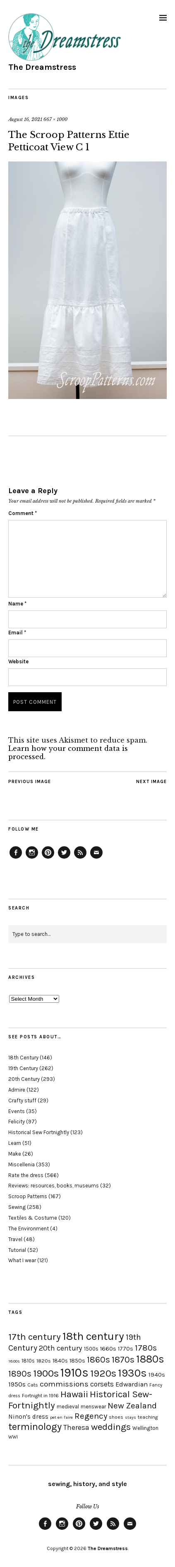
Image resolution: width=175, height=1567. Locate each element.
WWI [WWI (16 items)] (13, 1437)
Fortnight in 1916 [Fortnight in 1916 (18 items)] (40, 1395)
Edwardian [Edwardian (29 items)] (131, 1384)
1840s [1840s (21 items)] (60, 1360)
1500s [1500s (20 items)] (91, 1349)
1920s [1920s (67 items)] (103, 1373)
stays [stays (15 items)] (130, 1417)
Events (16, 1111)
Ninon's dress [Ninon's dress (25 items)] (28, 1416)
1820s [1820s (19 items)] (43, 1361)
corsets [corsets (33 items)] (102, 1384)
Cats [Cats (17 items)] (32, 1385)
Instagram (32, 858)
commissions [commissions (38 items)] (64, 1384)
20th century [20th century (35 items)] (60, 1348)
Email (17, 632)
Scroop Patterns (27, 1196)
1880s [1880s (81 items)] (150, 1359)
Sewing (17, 1207)
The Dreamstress (42, 67)
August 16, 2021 (25, 119)
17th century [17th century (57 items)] (34, 1336)
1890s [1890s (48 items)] (19, 1374)
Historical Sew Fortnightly (38, 1132)
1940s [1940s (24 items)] (157, 1374)
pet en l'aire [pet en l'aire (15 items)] (61, 1417)
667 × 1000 (55, 119)
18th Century (23, 1057)
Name (17, 604)
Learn (14, 1143)
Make (14, 1154)
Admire (16, 1090)
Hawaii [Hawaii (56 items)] (74, 1394)
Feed (80, 858)
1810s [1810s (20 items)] (28, 1361)
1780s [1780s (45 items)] (146, 1348)
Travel (15, 1239)
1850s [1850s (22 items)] (77, 1360)
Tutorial (17, 1250)
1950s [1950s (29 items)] (17, 1384)
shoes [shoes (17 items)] (116, 1417)
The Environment (28, 1228)
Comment (22, 513)
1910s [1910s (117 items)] (74, 1372)
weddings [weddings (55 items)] (111, 1426)
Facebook (16, 858)
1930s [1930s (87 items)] (132, 1373)
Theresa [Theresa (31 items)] (76, 1427)
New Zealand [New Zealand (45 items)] (132, 1405)
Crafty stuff (22, 1100)
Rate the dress (25, 1175)
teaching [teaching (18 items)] (148, 1417)
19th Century (23, 1068)
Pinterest (48, 858)
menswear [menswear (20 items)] (93, 1406)
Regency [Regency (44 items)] (90, 1416)
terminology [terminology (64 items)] (35, 1426)
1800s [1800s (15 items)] (14, 1361)
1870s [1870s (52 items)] (123, 1359)
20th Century (24, 1079)
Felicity (16, 1121)
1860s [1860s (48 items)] (98, 1360)
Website (18, 661)
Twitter (64, 858)
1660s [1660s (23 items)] (108, 1348)
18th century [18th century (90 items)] (93, 1336)
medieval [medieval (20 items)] (68, 1406)
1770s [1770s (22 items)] (125, 1348)
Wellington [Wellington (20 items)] (145, 1428)
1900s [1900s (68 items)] (46, 1373)
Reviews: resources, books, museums (53, 1185)
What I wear (22, 1260)
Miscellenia (21, 1164)
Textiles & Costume (32, 1218)
